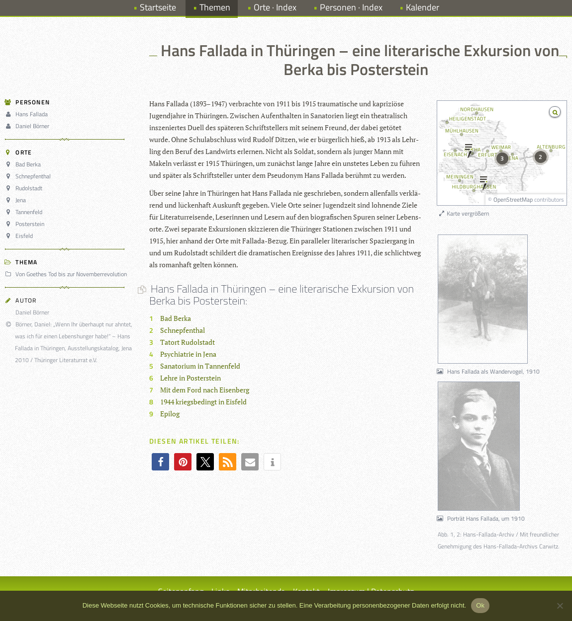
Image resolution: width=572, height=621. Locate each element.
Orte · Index (275, 7)
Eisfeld (20, 235)
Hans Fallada (28, 114)
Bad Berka (24, 164)
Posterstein (26, 224)
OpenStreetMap (513, 199)
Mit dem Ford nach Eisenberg (204, 389)
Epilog (170, 413)
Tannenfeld (25, 212)
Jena (17, 200)
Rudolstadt (25, 188)
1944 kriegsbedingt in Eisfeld (203, 401)
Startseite (158, 7)
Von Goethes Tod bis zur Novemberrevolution (67, 274)
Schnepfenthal (29, 176)
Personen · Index (351, 7)
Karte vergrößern (463, 213)
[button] (160, 461)
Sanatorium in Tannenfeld (200, 366)
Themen (214, 7)
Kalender (422, 7)
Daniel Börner (28, 126)
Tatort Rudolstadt (187, 342)
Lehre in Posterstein (190, 378)
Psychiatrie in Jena (188, 354)
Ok (480, 605)
